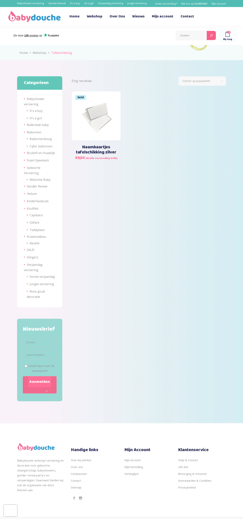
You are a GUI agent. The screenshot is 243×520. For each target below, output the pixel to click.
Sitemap (76, 487)
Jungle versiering (137, 3)
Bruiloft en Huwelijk (41, 153)
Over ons (77, 467)
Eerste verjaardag (42, 277)
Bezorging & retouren (192, 474)
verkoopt (40, 460)
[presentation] (10, 510)
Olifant (34, 222)
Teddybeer (37, 230)
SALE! (30, 250)
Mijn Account (132, 460)
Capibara (36, 215)
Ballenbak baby (38, 125)
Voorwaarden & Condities (194, 480)
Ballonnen (34, 132)
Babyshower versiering (30, 3)
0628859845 (200, 3)
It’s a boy (75, 3)
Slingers (32, 257)
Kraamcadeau (36, 236)
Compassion (79, 474)
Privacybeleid (187, 487)
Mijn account (218, 3)
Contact (76, 480)
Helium (32, 194)
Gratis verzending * (166, 3)
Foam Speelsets (38, 160)
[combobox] (202, 81)
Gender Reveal (57, 3)
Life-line (183, 467)
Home (23, 53)
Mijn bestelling (133, 467)
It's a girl (36, 118)
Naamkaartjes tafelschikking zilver (96, 150)
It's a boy (36, 111)
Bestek (34, 243)
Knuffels (33, 208)
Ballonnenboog (41, 139)
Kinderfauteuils (38, 201)
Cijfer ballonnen (41, 146)
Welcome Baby (40, 180)
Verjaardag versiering (110, 3)
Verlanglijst (131, 474)
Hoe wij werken (81, 460)
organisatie (34, 485)
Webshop (39, 53)
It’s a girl (89, 3)
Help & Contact (188, 460)
